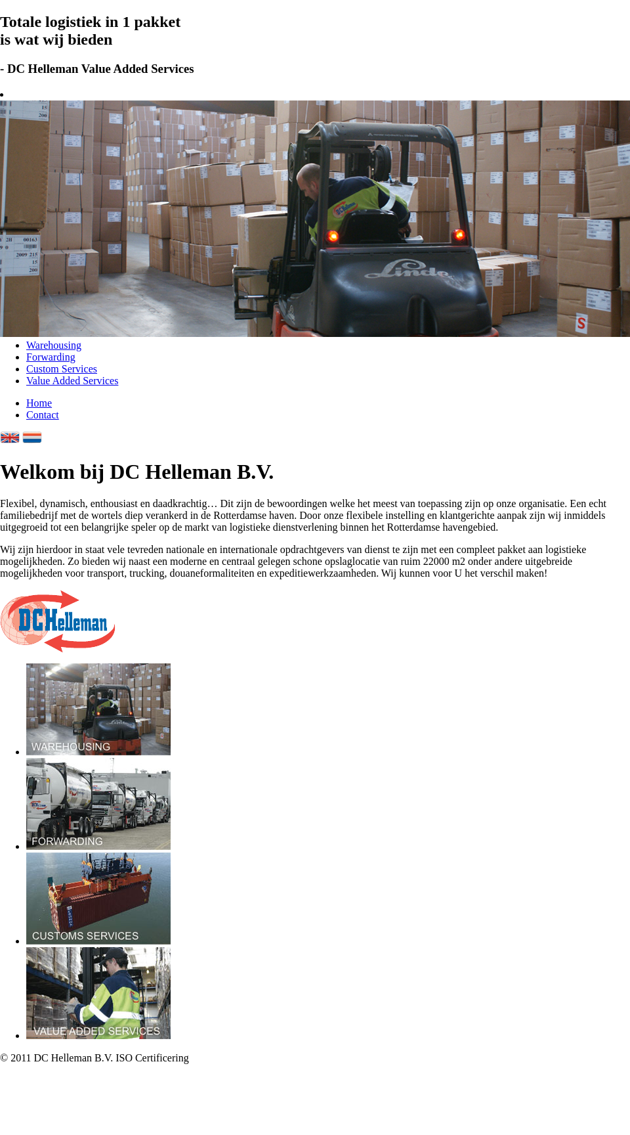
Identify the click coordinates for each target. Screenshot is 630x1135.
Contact (42, 414)
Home (39, 403)
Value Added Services (72, 380)
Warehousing (53, 345)
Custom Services (61, 368)
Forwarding (50, 357)
